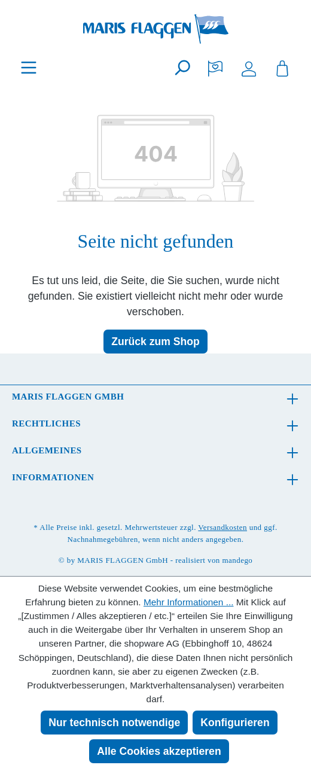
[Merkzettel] (215, 67)
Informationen (53, 477)
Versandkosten (222, 527)
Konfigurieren (234, 723)
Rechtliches (46, 423)
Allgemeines (47, 450)
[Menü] (28, 67)
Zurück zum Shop (155, 342)
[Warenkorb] (282, 67)
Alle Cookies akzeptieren (159, 751)
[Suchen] (182, 67)
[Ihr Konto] (249, 67)
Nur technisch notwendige (114, 723)
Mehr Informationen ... (189, 602)
